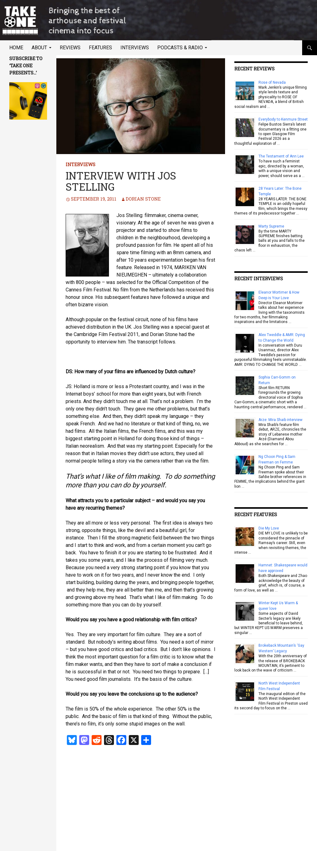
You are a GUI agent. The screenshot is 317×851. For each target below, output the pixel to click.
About (39, 48)
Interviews (134, 48)
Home (16, 48)
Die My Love (268, 528)
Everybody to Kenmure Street (283, 119)
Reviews (70, 48)
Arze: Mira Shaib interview (280, 420)
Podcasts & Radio (180, 48)
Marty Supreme (271, 226)
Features (100, 48)
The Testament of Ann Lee (281, 156)
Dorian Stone (143, 199)
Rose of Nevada (272, 82)
